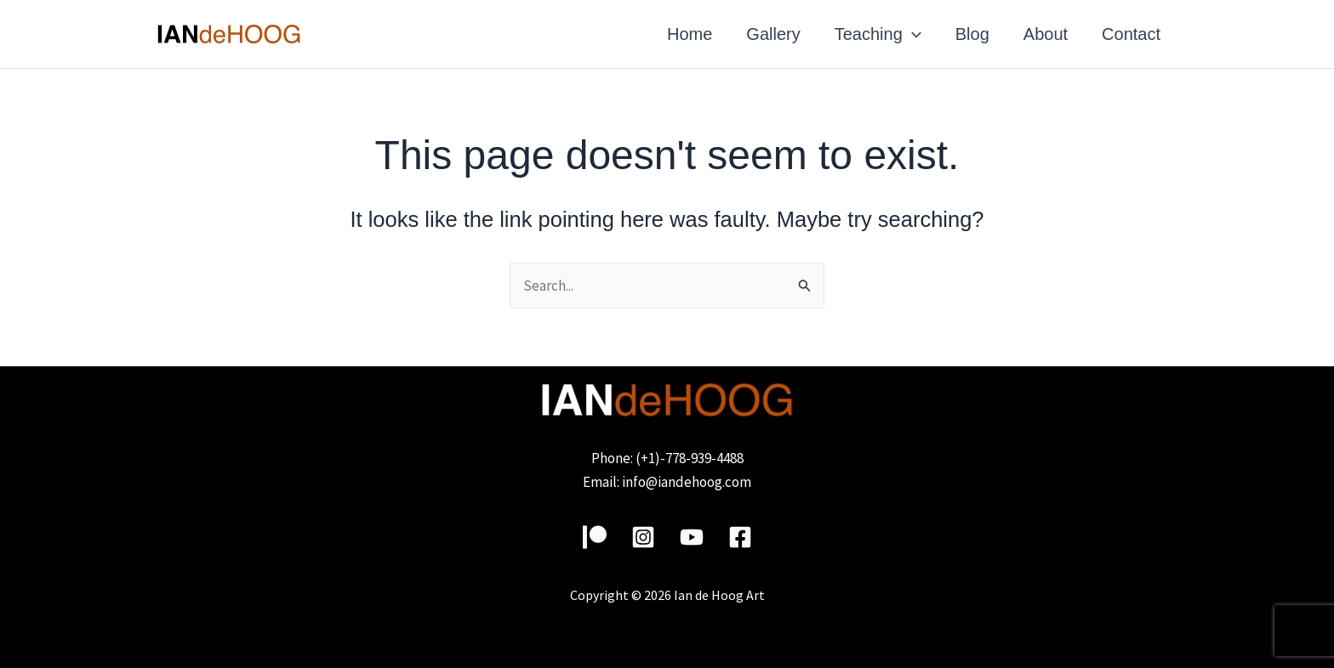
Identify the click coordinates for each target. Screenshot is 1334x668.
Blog (972, 34)
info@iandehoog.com (686, 482)
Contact (1131, 34)
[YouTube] (692, 537)
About (1045, 34)
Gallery (773, 34)
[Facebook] (740, 537)
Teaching (878, 34)
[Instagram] (643, 537)
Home (689, 34)
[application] (912, 34)
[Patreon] (595, 537)
